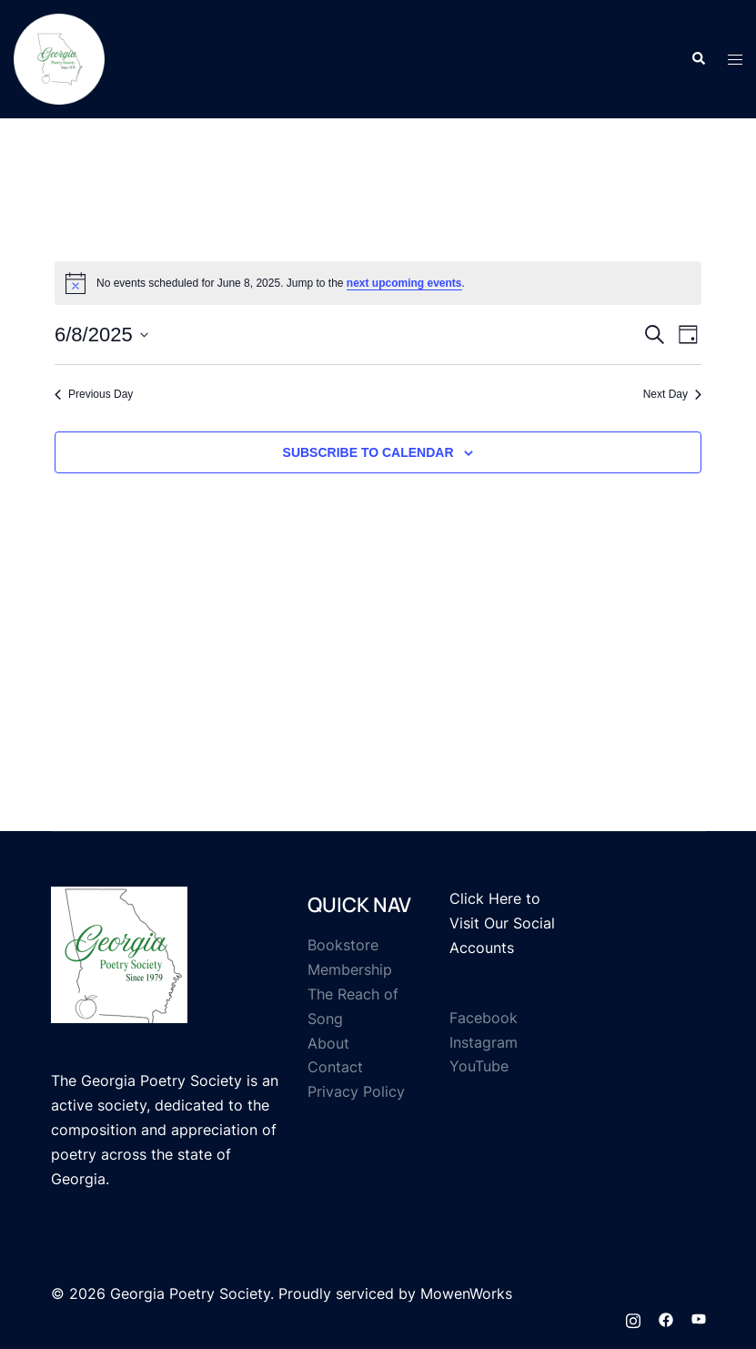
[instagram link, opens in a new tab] (633, 1318)
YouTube (479, 1066)
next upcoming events (404, 283)
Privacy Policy (356, 1091)
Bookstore (342, 945)
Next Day (672, 394)
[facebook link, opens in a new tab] (666, 1318)
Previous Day (94, 394)
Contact (335, 1067)
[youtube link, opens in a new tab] (698, 1318)
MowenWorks (466, 1293)
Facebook (483, 1018)
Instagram (483, 1042)
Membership (349, 969)
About (328, 1043)
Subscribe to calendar (368, 452)
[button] (697, 59)
